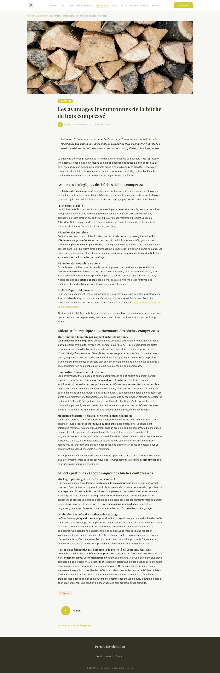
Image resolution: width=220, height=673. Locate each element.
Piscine (144, 5)
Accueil (53, 5)
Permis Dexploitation (110, 646)
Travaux (156, 5)
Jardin (124, 5)
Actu (62, 5)
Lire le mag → (183, 5)
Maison (134, 5)
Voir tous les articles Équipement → (76, 625)
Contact (120, 656)
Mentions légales (104, 656)
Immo (114, 5)
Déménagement (85, 5)
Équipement (102, 5)
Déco (71, 5)
